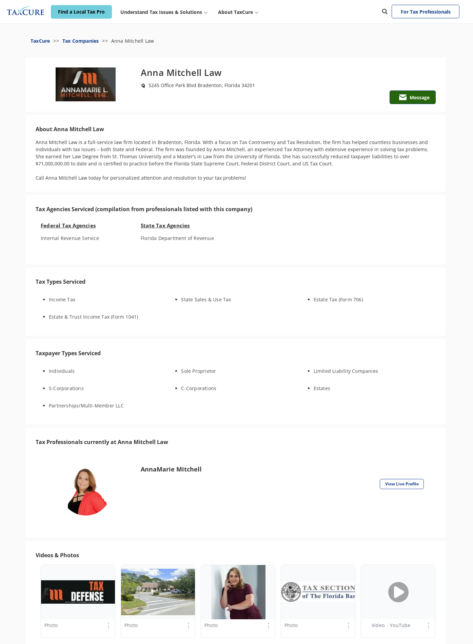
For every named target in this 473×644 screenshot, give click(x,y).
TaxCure (40, 41)
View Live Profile (402, 484)
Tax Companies (80, 41)
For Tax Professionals (426, 11)
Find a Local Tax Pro (81, 12)
